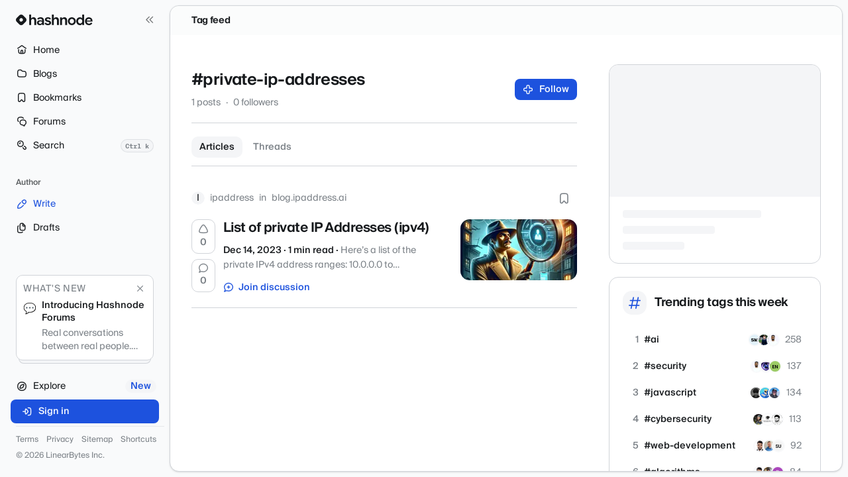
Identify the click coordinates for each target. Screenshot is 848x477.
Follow (546, 89)
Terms (27, 440)
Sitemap (97, 440)
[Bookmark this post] (564, 198)
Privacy (60, 440)
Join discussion (267, 287)
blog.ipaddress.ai (309, 198)
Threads (272, 147)
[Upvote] (203, 236)
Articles (217, 147)
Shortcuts (138, 440)
